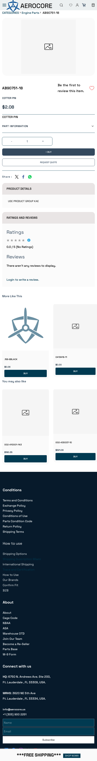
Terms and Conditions (18, 500)
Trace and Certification (19, 569)
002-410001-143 (13, 444)
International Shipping (18, 564)
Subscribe (48, 739)
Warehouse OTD (14, 633)
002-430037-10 (64, 442)
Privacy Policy (12, 511)
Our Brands (10, 580)
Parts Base (10, 649)
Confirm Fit (10, 585)
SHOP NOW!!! (72, 755)
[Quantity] (27, 141)
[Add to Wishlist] (92, 88)
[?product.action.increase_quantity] (43, 141)
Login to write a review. (23, 280)
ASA (5, 628)
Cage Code (10, 618)
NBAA (6, 623)
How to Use (11, 575)
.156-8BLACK (10, 359)
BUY (25, 373)
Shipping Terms (13, 532)
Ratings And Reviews (22, 218)
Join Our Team (12, 639)
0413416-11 (61, 357)
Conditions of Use (15, 516)
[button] (68, 5)
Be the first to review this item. (71, 88)
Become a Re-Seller (16, 644)
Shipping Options (15, 554)
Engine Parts (30, 13)
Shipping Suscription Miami (22, 559)
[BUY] (48, 152)
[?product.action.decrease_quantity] (11, 141)
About (7, 613)
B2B (6, 590)
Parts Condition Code (17, 521)
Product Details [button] (19, 189)
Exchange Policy (14, 506)
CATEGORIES (10, 13)
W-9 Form (9, 654)
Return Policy (12, 526)
